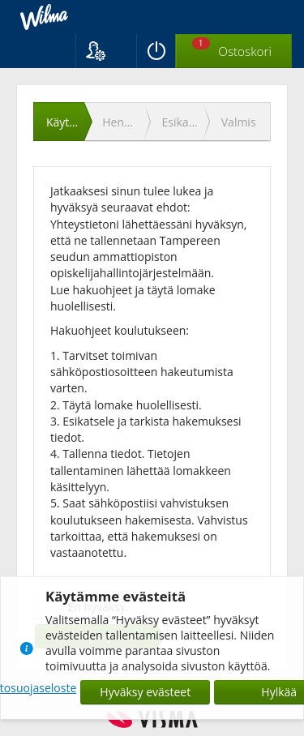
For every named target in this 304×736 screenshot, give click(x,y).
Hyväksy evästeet (145, 692)
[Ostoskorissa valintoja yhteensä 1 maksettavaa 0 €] (234, 52)
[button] (105, 51)
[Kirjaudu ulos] (155, 51)
